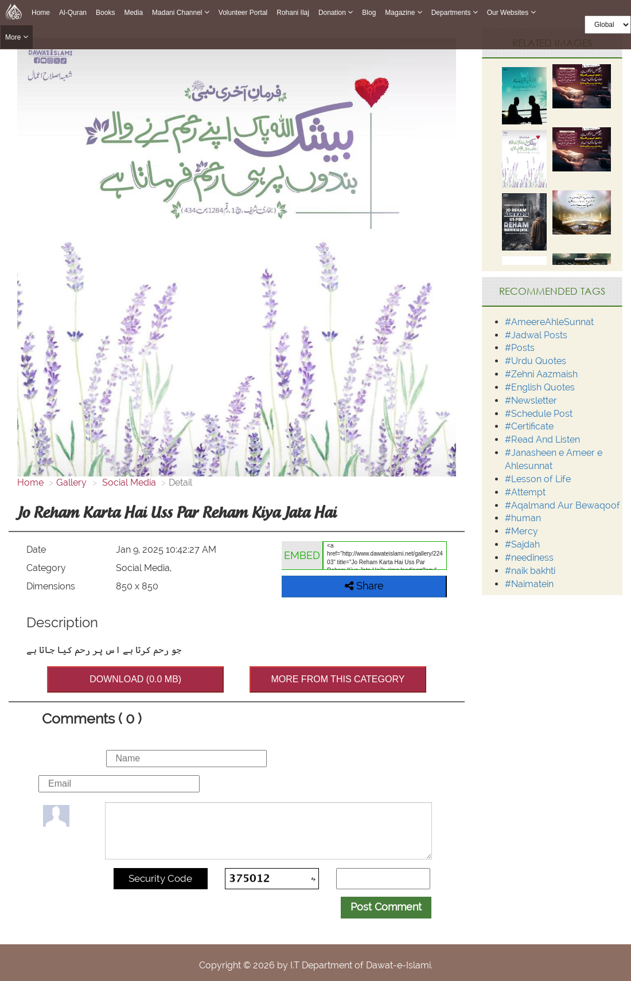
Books (105, 13)
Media (133, 13)
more (17, 37)
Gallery (71, 482)
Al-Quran (73, 13)
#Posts (520, 347)
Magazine (403, 12)
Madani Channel (180, 12)
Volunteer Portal (243, 13)
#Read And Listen (542, 439)
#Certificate (529, 426)
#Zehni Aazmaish (541, 374)
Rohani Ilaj (292, 13)
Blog (369, 13)
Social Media (128, 482)
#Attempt (525, 492)
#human (523, 518)
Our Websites (511, 12)
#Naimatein (529, 584)
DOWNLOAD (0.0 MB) (135, 679)
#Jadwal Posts (536, 335)
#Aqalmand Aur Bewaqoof (562, 505)
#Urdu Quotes (535, 360)
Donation (335, 12)
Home (41, 13)
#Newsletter (531, 400)
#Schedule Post (538, 413)
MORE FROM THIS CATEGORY (337, 679)
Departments (454, 12)
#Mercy (521, 531)
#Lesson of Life (538, 479)
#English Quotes (540, 387)
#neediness (529, 557)
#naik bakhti (530, 570)
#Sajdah (522, 544)
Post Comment (386, 907)
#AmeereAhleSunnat (549, 321)
